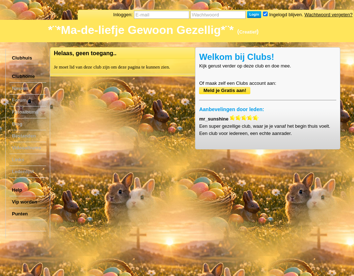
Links (18, 159)
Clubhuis (22, 58)
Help (17, 190)
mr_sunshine (213, 119)
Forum (19, 100)
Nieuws (20, 88)
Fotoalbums (25, 112)
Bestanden (24, 136)
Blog (17, 124)
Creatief (247, 32)
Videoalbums (26, 147)
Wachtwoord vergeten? (329, 14)
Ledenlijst (23, 171)
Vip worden (24, 202)
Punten (20, 213)
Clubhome (23, 76)
